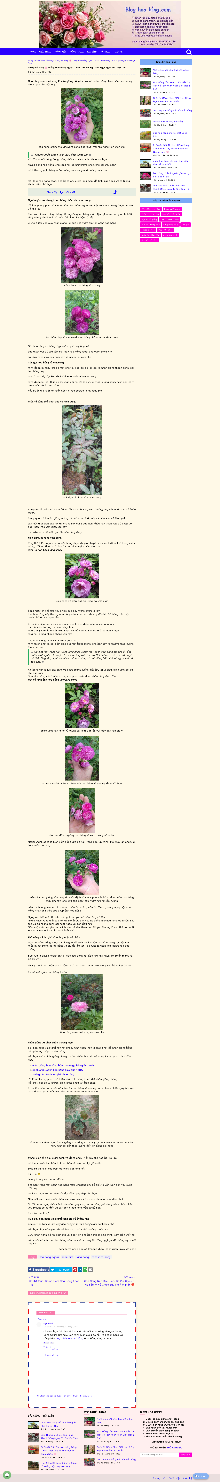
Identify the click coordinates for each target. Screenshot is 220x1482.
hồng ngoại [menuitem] (76, 51)
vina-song (83, 1257)
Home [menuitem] (33, 51)
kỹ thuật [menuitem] (106, 51)
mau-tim (67, 1257)
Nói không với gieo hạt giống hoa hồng (171, 71)
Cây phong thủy (170, 224)
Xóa (52, 1343)
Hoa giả (185, 224)
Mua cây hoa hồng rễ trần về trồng (172, 110)
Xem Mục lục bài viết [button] (61, 192)
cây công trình (170, 235)
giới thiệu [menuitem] (45, 51)
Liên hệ (187, 1478)
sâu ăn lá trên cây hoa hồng (168, 121)
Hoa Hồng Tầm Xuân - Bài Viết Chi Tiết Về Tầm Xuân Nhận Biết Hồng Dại (172, 85)
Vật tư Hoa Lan (165, 229)
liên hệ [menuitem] (118, 51)
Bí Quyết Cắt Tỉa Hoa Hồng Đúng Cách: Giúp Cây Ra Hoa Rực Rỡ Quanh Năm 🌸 (171, 148)
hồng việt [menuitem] (60, 51)
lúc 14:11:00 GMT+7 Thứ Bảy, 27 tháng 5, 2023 (61, 1326)
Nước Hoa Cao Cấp (151, 235)
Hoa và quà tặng (149, 240)
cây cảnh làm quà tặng (69, 1338)
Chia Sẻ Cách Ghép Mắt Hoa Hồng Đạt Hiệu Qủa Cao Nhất (172, 99)
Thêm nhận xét (52, 1355)
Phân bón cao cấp (150, 214)
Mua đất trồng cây (151, 224)
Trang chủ (33, 60)
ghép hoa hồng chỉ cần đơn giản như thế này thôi (170, 162)
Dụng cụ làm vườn (172, 209)
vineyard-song (46, 60)
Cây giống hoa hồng (151, 209)
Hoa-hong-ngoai (49, 1257)
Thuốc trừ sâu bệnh (170, 219)
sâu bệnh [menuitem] (92, 51)
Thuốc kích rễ (148, 229)
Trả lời (46, 1343)
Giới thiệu (175, 1478)
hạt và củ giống (149, 219)
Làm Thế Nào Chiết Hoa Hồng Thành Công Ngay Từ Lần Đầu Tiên (171, 187)
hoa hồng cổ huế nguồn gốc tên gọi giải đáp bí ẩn (172, 175)
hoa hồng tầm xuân (171, 214)
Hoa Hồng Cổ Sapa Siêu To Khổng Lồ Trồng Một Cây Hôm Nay (59, 1464)
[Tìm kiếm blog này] (159, 1455)
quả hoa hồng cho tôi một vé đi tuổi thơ (170, 134)
